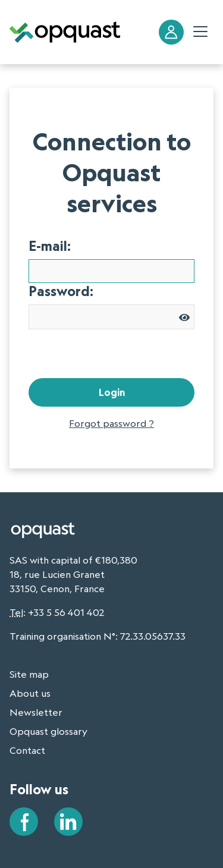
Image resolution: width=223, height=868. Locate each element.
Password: (61, 291)
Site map (29, 674)
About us (30, 693)
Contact (27, 750)
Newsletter (36, 712)
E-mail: (50, 246)
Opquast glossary (48, 731)
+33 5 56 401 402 (66, 612)
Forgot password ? (111, 423)
